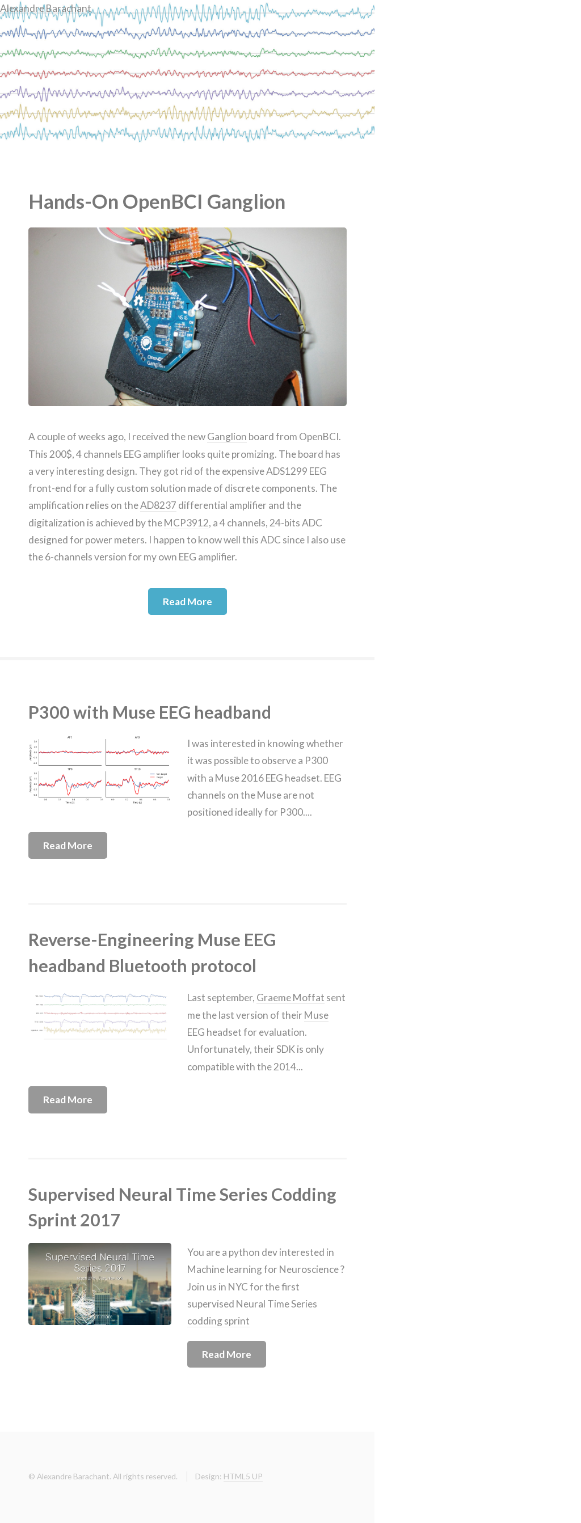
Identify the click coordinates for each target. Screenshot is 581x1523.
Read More (187, 601)
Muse (316, 1015)
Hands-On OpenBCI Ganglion (156, 201)
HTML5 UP (243, 1476)
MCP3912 (186, 523)
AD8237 (158, 505)
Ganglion (227, 436)
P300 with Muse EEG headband (149, 712)
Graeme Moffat (290, 997)
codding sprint (218, 1321)
